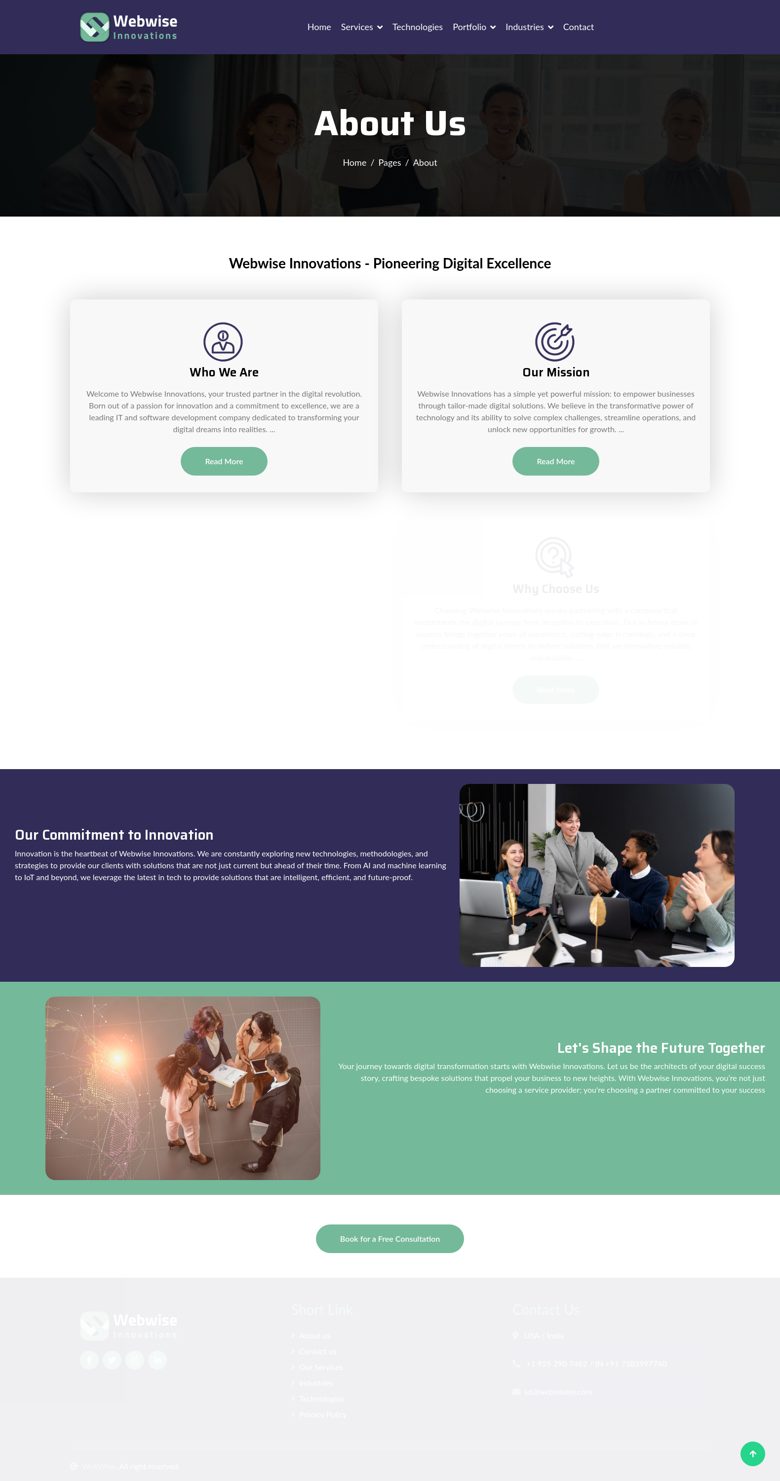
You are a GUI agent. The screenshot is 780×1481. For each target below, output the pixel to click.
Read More (224, 461)
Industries (525, 26)
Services (357, 26)
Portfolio (469, 26)
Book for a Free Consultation (390, 1238)
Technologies (417, 26)
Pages (390, 162)
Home (319, 26)
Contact (578, 26)
